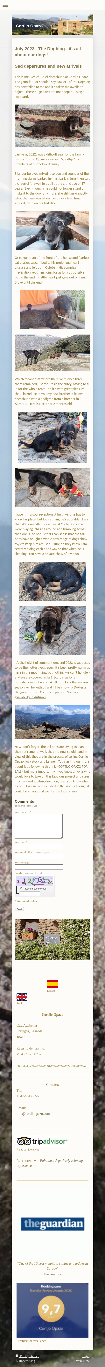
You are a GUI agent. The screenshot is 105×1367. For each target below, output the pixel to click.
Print (21, 1356)
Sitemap (34, 1356)
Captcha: (29, 873)
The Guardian (52, 1274)
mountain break (41, 682)
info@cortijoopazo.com (33, 1114)
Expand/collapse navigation (52, 5)
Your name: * (21, 842)
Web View (82, 1361)
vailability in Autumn (31, 697)
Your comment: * (23, 812)
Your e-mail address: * (32, 852)
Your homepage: (22, 862)
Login (85, 1356)
